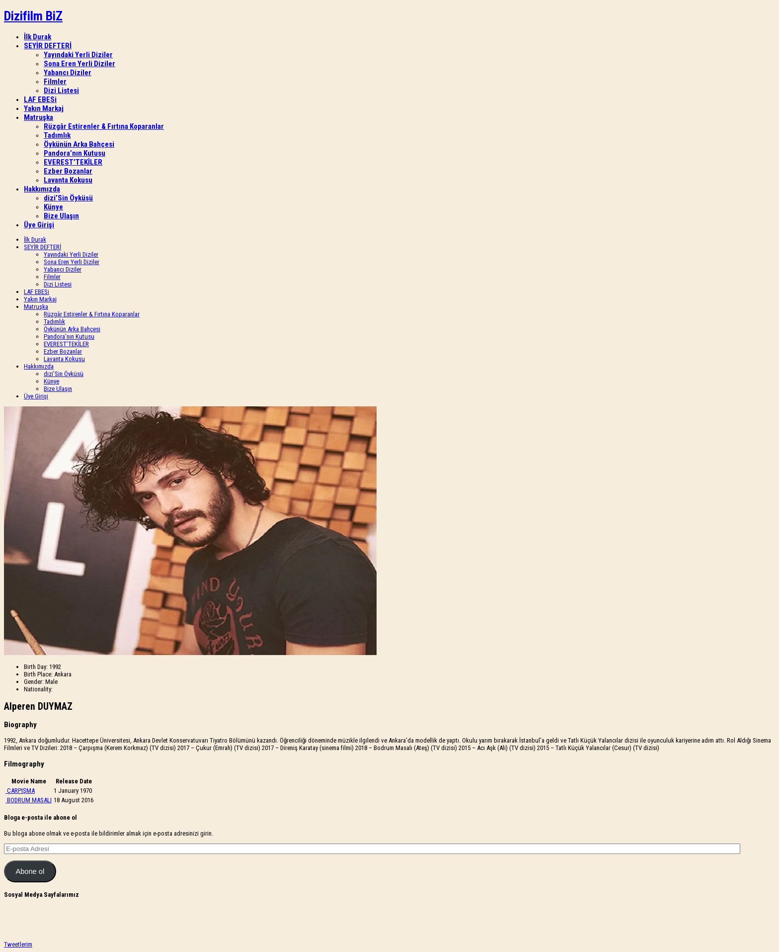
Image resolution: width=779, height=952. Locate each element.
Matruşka (38, 117)
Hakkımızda (42, 189)
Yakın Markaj (44, 108)
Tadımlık (57, 135)
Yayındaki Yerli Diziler (78, 54)
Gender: (34, 681)
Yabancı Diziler (67, 72)
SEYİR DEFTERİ (48, 45)
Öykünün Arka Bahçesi (79, 144)
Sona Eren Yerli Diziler (79, 63)
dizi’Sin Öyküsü (68, 197)
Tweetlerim (18, 944)
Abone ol (29, 871)
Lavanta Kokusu (68, 180)
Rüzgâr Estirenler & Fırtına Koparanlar (104, 126)
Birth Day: (36, 666)
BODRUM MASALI (29, 800)
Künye (53, 206)
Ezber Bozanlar (68, 171)
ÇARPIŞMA (21, 790)
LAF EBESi (40, 99)
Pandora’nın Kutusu (74, 153)
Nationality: (38, 689)
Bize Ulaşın (61, 215)
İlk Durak (37, 36)
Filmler (55, 81)
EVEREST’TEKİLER (73, 162)
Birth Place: (38, 674)
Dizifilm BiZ (33, 15)
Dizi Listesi (61, 90)
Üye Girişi (39, 224)
